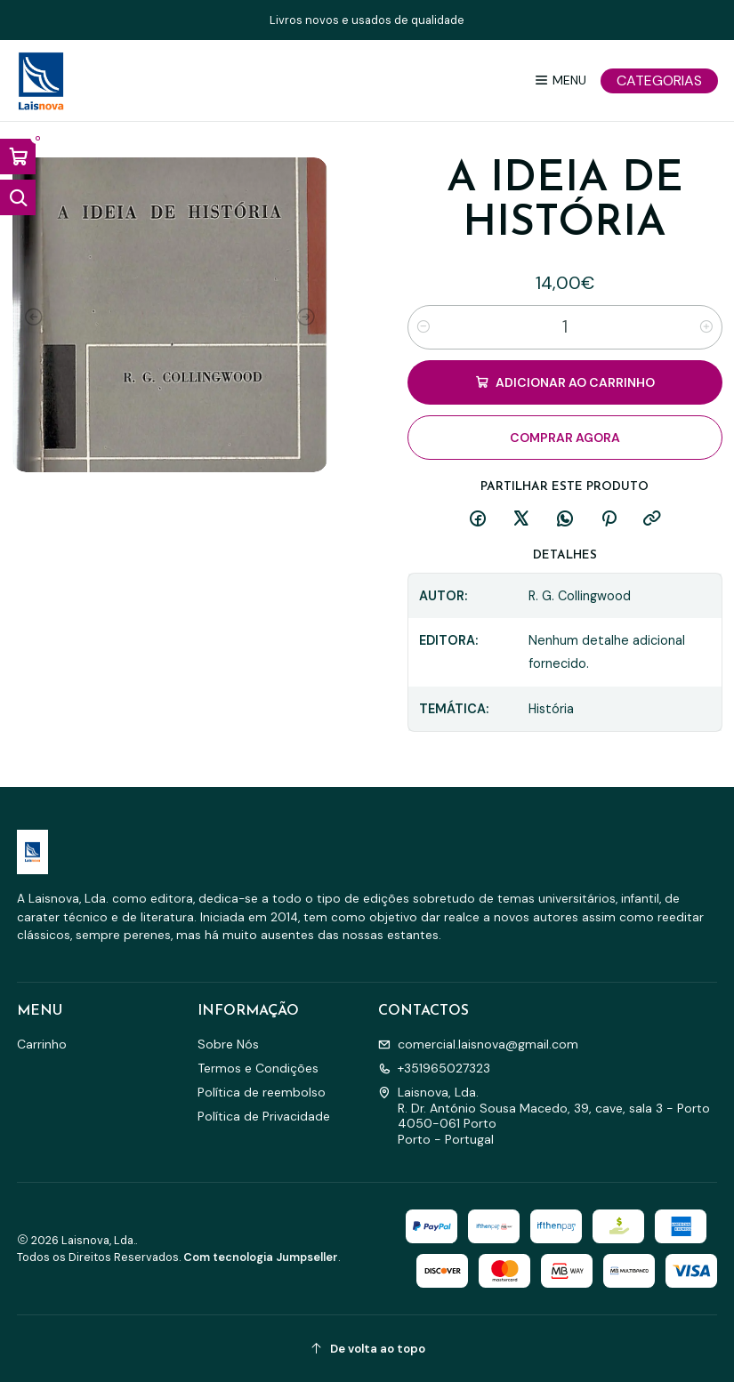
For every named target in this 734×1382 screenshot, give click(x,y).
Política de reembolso (262, 1092)
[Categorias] (659, 80)
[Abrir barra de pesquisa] (18, 197)
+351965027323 (434, 1068)
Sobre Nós (228, 1044)
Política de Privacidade (264, 1116)
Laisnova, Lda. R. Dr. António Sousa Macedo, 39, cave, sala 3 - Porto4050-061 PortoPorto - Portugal (544, 1115)
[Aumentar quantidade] (706, 327)
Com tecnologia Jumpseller (260, 1257)
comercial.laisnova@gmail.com (478, 1044)
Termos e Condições (258, 1068)
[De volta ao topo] (367, 1349)
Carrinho (42, 1044)
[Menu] (560, 80)
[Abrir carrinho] (18, 156)
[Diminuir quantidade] (423, 327)
